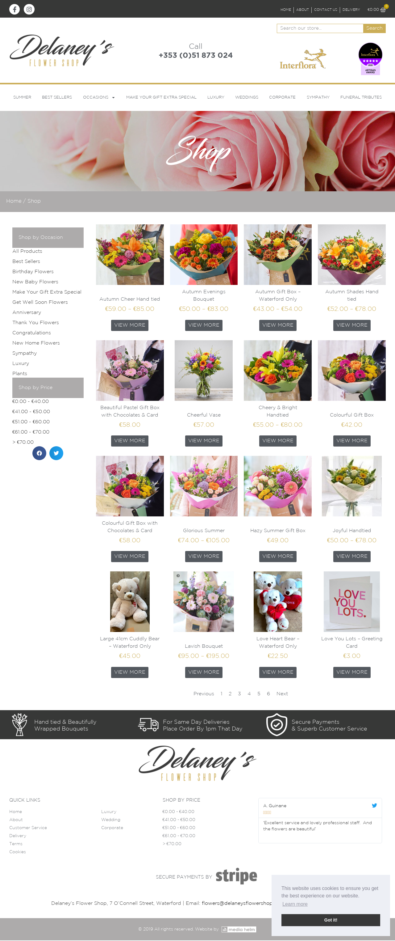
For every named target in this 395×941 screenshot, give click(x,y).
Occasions (99, 98)
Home (14, 201)
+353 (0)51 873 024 (196, 56)
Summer (22, 98)
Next (282, 694)
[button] (39, 454)
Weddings (246, 98)
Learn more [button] (295, 904)
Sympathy (318, 98)
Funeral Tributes (361, 98)
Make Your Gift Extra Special (161, 98)
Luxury (215, 98)
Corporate (282, 98)
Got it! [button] (330, 920)
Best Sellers (57, 98)
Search (374, 29)
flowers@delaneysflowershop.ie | (242, 904)
